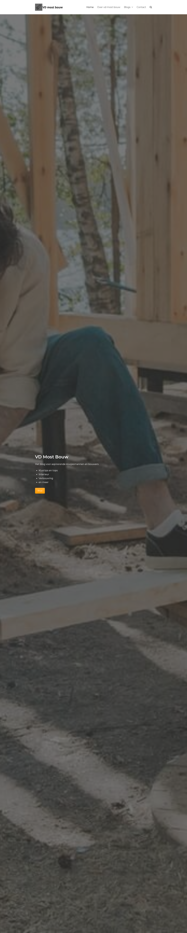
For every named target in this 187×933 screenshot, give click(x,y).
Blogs (40, 491)
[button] (151, 7)
